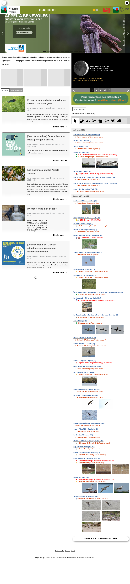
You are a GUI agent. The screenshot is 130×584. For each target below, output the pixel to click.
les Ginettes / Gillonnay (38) (83, 435)
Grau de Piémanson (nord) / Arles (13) (86, 135)
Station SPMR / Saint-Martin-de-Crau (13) (87, 252)
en (96, 9)
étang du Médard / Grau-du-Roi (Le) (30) (87, 366)
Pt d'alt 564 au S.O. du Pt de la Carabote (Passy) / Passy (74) (94, 177)
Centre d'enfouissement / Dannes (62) (86, 452)
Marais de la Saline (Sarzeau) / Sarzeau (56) (88, 441)
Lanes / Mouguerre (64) (81, 152)
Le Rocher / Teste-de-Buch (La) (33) (85, 395)
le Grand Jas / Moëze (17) (82, 141)
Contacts (67, 551)
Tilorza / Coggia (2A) (80, 146)
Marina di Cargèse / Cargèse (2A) (84, 338)
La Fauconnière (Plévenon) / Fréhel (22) (87, 298)
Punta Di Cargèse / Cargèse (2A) (84, 360)
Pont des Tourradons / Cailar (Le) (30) (86, 389)
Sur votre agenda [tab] (16, 90)
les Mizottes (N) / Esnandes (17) (84, 269)
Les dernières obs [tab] (79, 109)
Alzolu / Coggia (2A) (80, 321)
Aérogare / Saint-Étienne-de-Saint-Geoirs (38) (89, 423)
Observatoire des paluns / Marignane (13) (87, 235)
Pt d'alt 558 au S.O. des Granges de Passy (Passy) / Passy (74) (95, 183)
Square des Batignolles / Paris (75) (85, 189)
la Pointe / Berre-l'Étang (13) (83, 224)
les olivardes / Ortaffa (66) (82, 171)
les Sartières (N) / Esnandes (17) (84, 275)
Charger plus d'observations (100, 539)
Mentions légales (59, 551)
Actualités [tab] (5, 90)
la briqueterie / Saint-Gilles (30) (84, 372)
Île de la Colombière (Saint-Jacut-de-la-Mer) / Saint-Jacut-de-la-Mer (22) (98, 292)
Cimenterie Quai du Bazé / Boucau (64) (86, 458)
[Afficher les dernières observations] (83, 113)
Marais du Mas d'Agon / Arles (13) (85, 229)
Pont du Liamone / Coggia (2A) (84, 344)
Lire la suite (60, 127)
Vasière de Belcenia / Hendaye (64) (85, 496)
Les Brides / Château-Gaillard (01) (85, 201)
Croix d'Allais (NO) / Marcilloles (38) (85, 429)
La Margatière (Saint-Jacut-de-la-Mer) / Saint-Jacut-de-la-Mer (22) (95, 315)
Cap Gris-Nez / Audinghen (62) (83, 447)
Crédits (73, 551)
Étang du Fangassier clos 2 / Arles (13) (86, 218)
